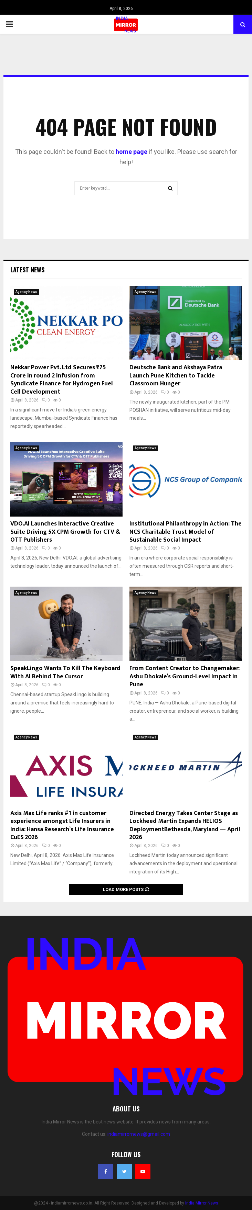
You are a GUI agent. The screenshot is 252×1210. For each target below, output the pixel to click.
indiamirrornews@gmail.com (138, 1134)
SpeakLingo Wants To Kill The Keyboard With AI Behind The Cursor (65, 672)
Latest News (27, 269)
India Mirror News (201, 1203)
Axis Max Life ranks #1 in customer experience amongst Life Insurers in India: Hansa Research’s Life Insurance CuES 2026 (62, 825)
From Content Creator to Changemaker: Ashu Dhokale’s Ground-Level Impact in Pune (184, 676)
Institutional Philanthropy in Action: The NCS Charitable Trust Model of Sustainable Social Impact (185, 532)
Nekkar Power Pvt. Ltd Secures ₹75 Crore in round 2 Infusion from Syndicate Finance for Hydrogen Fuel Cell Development (61, 379)
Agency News (26, 292)
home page (131, 151)
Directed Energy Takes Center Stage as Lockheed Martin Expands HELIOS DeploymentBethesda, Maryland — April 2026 (184, 825)
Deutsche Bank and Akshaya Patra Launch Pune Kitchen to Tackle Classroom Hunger (175, 375)
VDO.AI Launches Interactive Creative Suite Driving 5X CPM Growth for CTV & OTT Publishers (65, 532)
